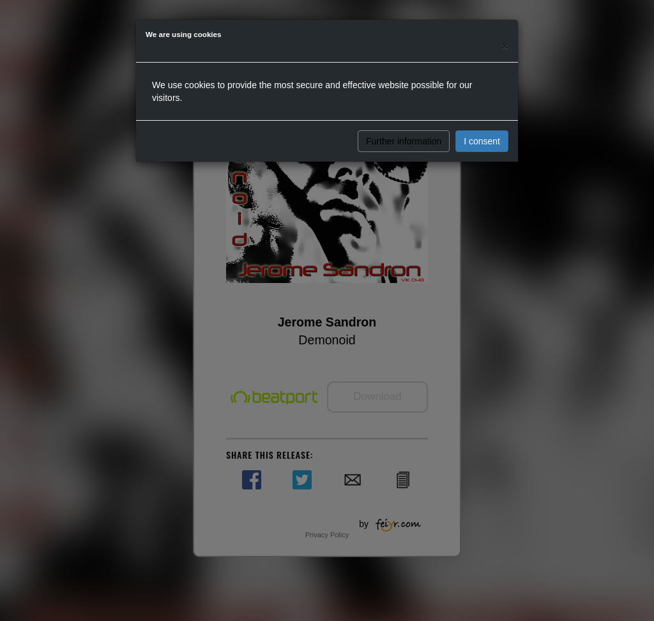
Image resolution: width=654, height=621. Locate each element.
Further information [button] (403, 141)
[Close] (504, 45)
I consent (482, 141)
